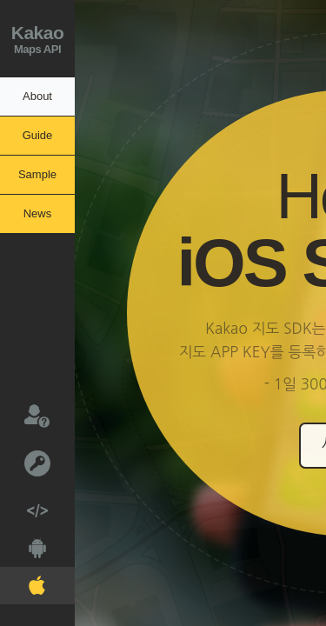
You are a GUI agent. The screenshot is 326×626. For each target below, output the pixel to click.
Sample (37, 174)
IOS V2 (22, 582)
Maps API (37, 37)
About (37, 96)
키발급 (25, 462)
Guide (38, 135)
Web (24, 505)
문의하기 (25, 415)
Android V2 (23, 544)
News (37, 213)
